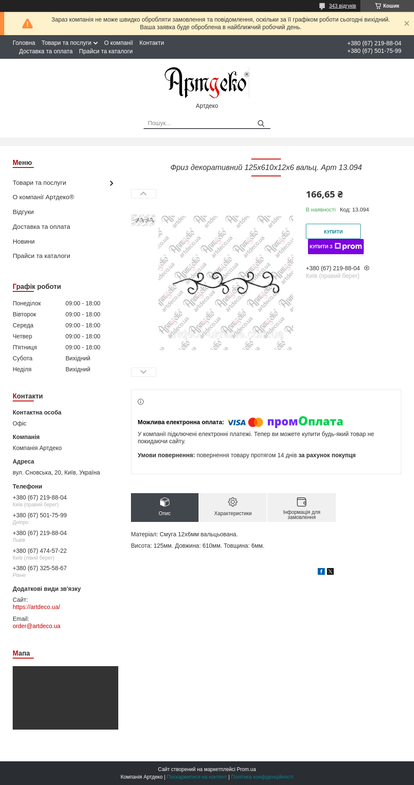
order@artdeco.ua (36, 626)
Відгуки (23, 211)
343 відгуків (342, 6)
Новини (24, 241)
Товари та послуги (66, 42)
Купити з (336, 246)
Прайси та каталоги (106, 51)
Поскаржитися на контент (197, 777)
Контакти (151, 42)
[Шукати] (260, 123)
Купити (333, 231)
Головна (24, 42)
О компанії (118, 42)
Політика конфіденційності (262, 777)
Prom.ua (246, 769)
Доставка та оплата (46, 51)
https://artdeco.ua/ (36, 607)
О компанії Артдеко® (43, 196)
